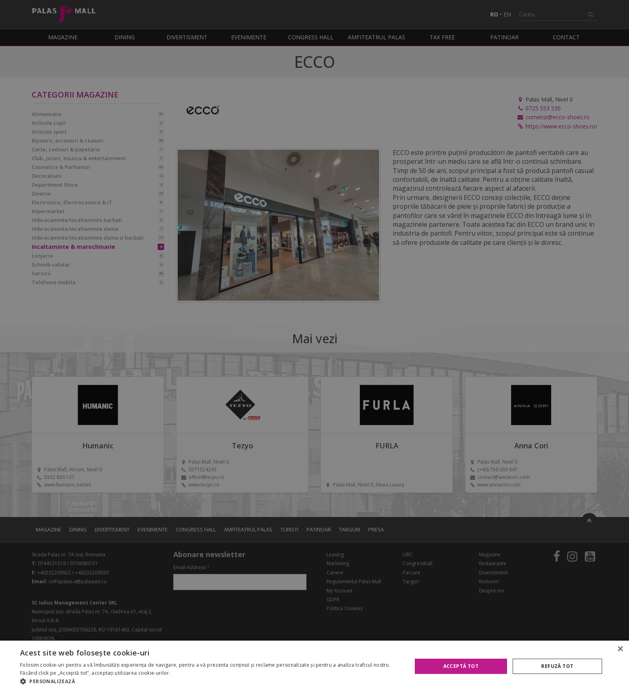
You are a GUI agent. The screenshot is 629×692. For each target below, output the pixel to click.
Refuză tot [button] (557, 666)
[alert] (314, 346)
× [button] (620, 649)
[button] (210, 681)
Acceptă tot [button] (461, 666)
